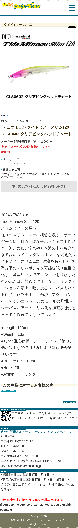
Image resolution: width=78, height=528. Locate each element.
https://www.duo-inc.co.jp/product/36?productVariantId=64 (14, 163)
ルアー (21, 173)
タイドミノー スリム (55, 173)
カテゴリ (7, 173)
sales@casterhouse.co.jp (24, 466)
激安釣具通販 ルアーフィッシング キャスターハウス (39, 520)
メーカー (7, 176)
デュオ (33, 173)
